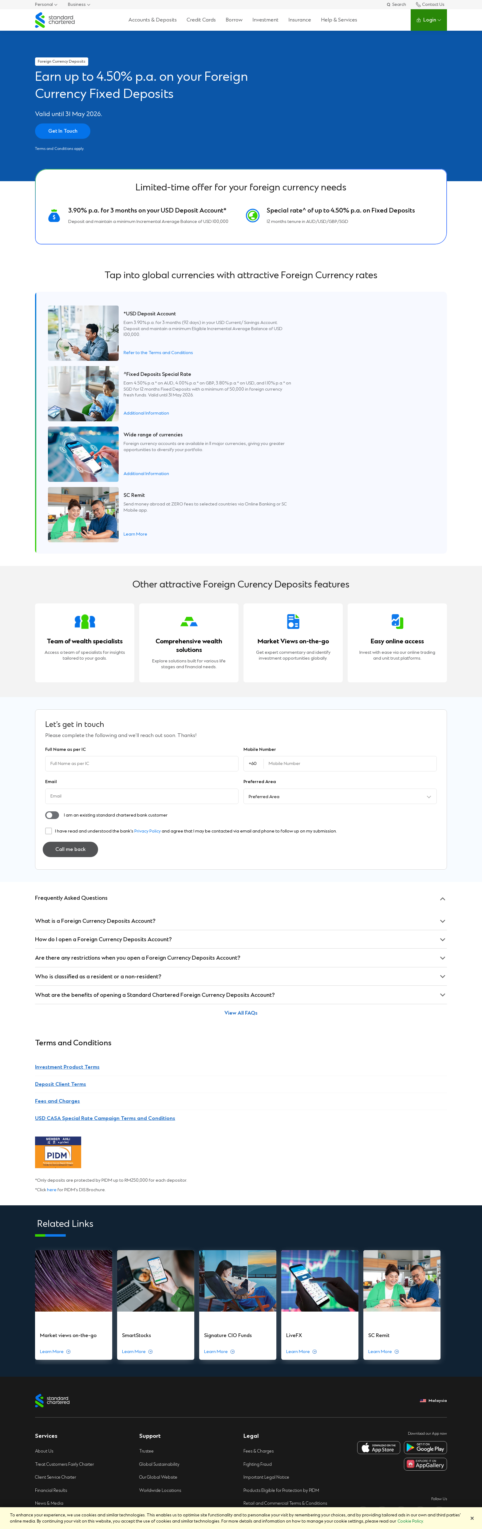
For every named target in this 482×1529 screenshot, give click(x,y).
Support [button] (150, 1291)
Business (77, 4)
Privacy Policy (147, 709)
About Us (44, 1307)
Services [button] (46, 1291)
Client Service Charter (56, 1334)
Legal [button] (251, 1291)
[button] (52, 693)
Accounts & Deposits (152, 20)
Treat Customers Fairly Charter (66, 1320)
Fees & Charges (259, 1307)
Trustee (146, 1307)
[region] (241, 1518)
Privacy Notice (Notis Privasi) (272, 1401)
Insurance (299, 20)
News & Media (49, 1360)
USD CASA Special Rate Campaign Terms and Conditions (105, 996)
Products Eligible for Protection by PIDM (282, 1347)
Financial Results (51, 1347)
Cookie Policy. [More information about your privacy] (410, 1521)
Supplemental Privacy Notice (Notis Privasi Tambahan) (285, 1417)
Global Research (52, 1481)
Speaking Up (48, 1401)
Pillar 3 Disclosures (53, 1374)
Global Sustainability (159, 1320)
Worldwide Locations (160, 1347)
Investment (265, 20)
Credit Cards (201, 20)
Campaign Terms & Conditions (274, 1433)
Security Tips (256, 1374)
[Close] (472, 1518)
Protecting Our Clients (57, 1414)
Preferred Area (264, 675)
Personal (44, 4)
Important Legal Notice (266, 1334)
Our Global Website (159, 1334)
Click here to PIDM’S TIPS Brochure (68, 1454)
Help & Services (339, 20)
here (52, 1068)
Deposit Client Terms (60, 962)
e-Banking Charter (53, 1427)
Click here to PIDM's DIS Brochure (68, 1441)
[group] (74, 1172)
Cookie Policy (256, 1387)
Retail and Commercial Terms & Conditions (286, 1360)
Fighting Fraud (257, 1320)
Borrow (234, 20)
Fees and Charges (57, 979)
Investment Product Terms (67, 945)
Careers (43, 1468)
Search (396, 4)
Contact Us (430, 4)
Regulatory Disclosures (58, 1387)
